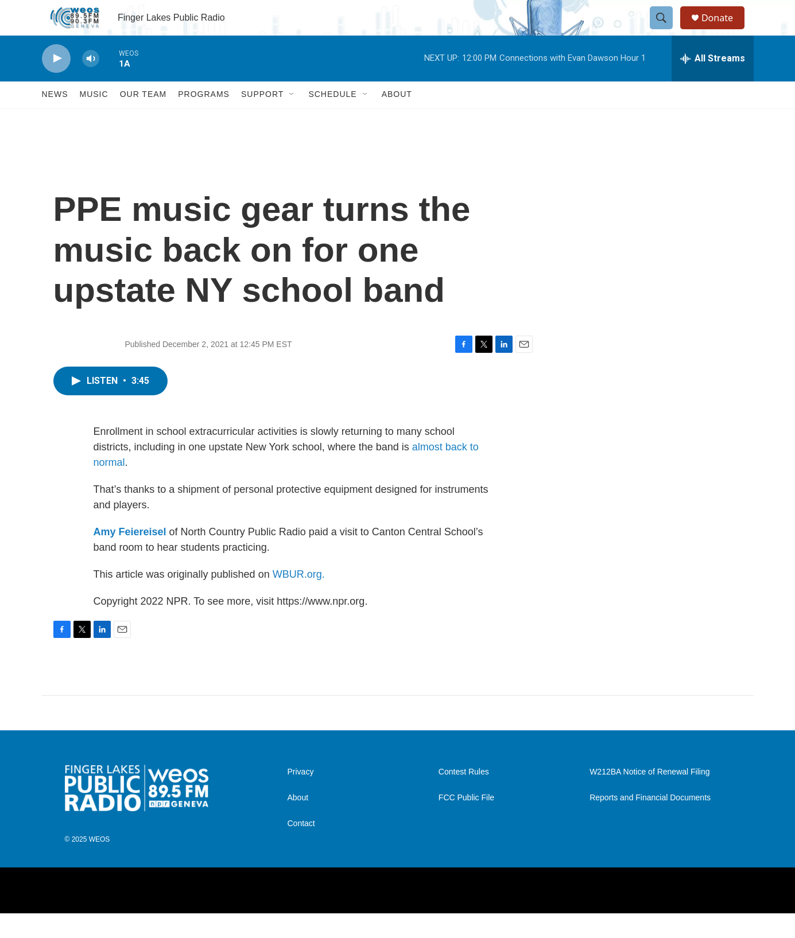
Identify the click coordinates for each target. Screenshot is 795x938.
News (55, 119)
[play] (56, 83)
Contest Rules (464, 797)
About (397, 119)
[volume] (90, 83)
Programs (204, 119)
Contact (301, 848)
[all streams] (713, 83)
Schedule (332, 119)
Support (262, 119)
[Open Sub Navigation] (292, 119)
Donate (724, 30)
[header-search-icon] (666, 30)
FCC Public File (466, 823)
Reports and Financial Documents (650, 823)
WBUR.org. (299, 599)
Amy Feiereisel (130, 556)
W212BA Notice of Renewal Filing (649, 797)
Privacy (301, 797)
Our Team (143, 119)
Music (94, 119)
